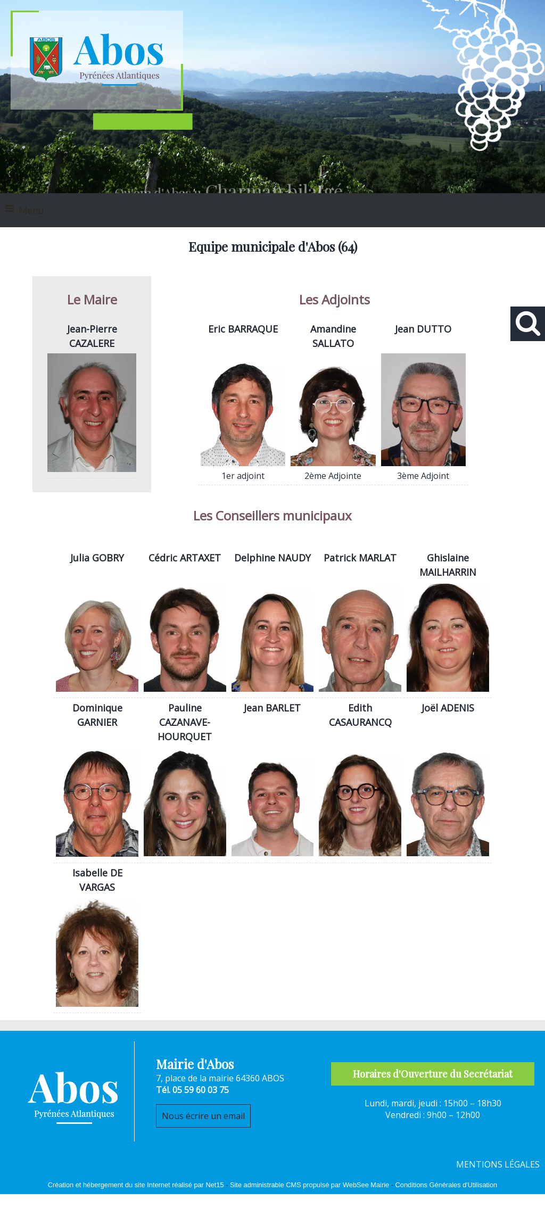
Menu (31, 210)
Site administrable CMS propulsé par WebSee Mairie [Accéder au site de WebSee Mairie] (309, 1185)
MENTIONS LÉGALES (498, 1164)
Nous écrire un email (203, 1116)
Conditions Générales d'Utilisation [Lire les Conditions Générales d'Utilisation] (446, 1185)
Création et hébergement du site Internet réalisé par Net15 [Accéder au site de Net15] (136, 1185)
